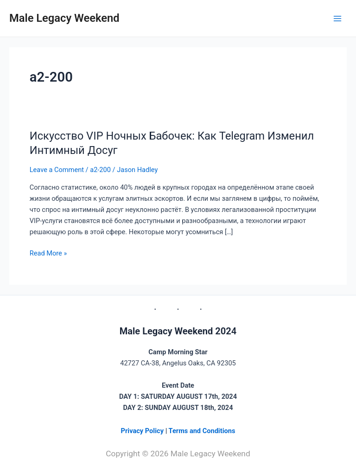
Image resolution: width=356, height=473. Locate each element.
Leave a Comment (57, 170)
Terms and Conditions (202, 431)
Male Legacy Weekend (64, 18)
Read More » (48, 252)
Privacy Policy (143, 431)
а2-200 (100, 170)
